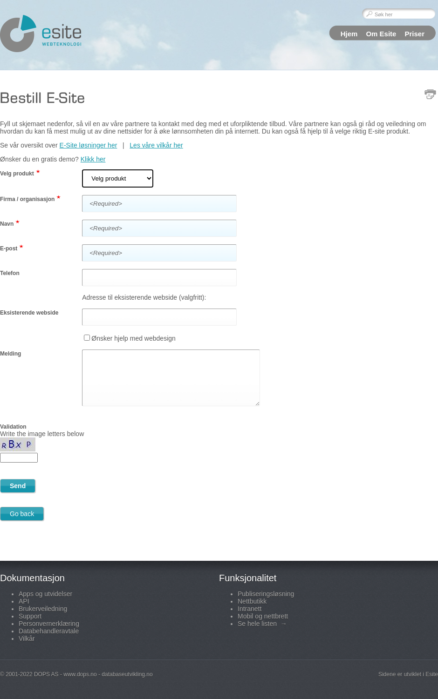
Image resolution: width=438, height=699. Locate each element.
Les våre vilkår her (156, 145)
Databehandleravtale (49, 631)
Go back (22, 514)
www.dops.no (79, 674)
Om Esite (381, 34)
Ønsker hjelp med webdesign (133, 338)
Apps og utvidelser (45, 594)
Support (30, 616)
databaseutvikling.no (127, 674)
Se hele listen (262, 623)
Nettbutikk (252, 601)
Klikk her (93, 159)
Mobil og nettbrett (263, 616)
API (24, 601)
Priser (414, 34)
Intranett (249, 608)
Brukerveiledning (43, 608)
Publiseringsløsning (266, 594)
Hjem (349, 34)
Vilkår (27, 638)
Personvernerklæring (49, 623)
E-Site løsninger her (88, 145)
